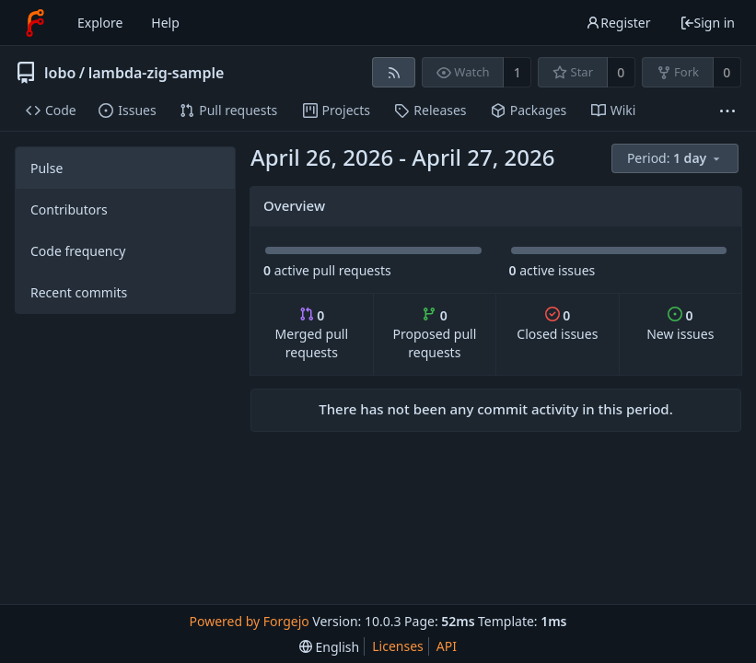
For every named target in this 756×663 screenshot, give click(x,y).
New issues (680, 325)
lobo (60, 73)
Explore (99, 22)
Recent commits (78, 292)
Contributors (69, 209)
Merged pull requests (311, 334)
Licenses (398, 646)
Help (165, 22)
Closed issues (557, 325)
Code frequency (77, 251)
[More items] (727, 111)
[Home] (35, 23)
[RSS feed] (393, 72)
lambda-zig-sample (156, 73)
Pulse (46, 168)
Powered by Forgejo (249, 621)
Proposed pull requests (434, 334)
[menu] (676, 159)
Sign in (707, 22)
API (446, 646)
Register (618, 22)
